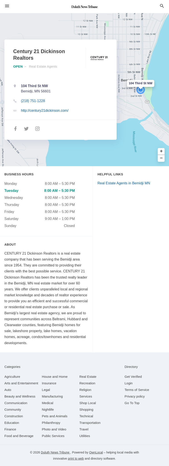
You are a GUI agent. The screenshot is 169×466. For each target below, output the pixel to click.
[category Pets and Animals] (54, 416)
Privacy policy (135, 396)
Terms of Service (137, 390)
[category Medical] (47, 403)
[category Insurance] (49, 383)
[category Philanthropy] (51, 423)
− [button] (161, 158)
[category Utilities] (84, 436)
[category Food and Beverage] (18, 436)
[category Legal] (46, 390)
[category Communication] (15, 403)
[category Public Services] (53, 436)
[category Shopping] (86, 409)
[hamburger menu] (7, 6)
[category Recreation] (87, 383)
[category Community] (12, 409)
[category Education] (11, 423)
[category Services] (85, 396)
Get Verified (133, 376)
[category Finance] (10, 429)
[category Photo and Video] (54, 429)
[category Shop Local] (87, 403)
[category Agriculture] (12, 376)
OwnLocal (96, 452)
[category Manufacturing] (52, 396)
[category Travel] (83, 429)
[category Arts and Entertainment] (21, 383)
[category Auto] (7, 390)
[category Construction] (13, 416)
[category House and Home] (55, 376)
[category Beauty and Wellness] (19, 396)
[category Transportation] (90, 423)
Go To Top (132, 403)
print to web (76, 458)
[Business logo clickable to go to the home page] (84, 6)
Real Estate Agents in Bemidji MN (123, 183)
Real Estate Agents (43, 66)
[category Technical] (86, 416)
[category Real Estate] (88, 376)
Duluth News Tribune (55, 452)
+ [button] (161, 151)
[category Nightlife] (48, 409)
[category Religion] (85, 390)
